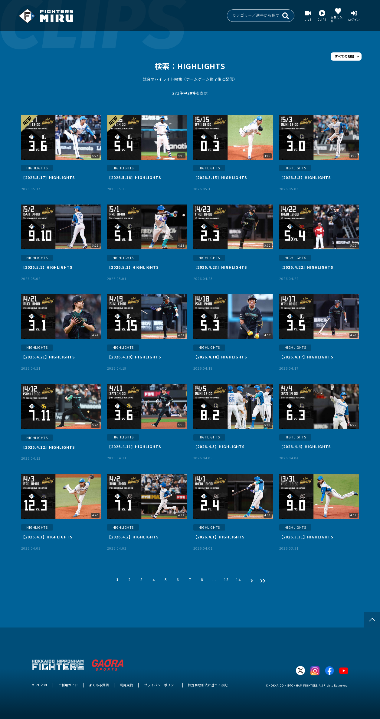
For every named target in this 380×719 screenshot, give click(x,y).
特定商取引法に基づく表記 (208, 685)
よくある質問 (99, 685)
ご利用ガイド (68, 685)
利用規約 (126, 685)
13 (226, 579)
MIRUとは (40, 685)
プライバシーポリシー (160, 685)
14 (238, 579)
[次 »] (250, 579)
